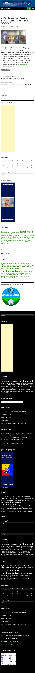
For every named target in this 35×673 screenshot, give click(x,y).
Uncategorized (5, 14)
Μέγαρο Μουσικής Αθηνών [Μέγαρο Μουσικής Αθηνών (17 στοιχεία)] (14, 240)
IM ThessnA (15, 26)
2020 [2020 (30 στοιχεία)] (8, 263)
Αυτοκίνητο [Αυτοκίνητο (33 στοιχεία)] (6, 273)
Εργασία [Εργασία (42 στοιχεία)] (29, 237)
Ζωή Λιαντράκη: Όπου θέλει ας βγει (9, 632)
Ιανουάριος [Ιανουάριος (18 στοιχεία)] (3, 276)
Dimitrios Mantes (5, 437)
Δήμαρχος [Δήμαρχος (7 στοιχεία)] (6, 235)
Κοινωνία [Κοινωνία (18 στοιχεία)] (23, 238)
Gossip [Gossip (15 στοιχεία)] (7, 232)
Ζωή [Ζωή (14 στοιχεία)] (33, 237)
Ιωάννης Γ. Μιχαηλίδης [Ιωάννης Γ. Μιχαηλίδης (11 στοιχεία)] (10, 276)
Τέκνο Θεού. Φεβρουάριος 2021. (8, 644)
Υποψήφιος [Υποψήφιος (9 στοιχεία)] (30, 242)
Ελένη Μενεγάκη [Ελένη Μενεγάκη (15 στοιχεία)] (17, 274)
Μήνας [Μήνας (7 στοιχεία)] (22, 240)
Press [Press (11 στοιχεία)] (16, 232)
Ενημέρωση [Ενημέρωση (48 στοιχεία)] (16, 237)
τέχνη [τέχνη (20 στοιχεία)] (7, 243)
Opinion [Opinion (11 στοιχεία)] (13, 232)
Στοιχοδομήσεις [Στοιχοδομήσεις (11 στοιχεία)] (16, 242)
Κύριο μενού (33, 8)
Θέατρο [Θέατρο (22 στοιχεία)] (3, 238)
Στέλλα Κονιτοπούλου (6, 414)
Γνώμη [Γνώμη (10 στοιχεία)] (2, 235)
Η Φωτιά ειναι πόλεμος (6, 417)
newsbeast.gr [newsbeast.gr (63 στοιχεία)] (29, 265)
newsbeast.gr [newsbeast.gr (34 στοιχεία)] (4, 266)
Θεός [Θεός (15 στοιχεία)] (11, 238)
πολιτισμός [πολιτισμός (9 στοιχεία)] (3, 243)
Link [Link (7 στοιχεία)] (10, 232)
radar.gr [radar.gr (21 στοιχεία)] (2, 268)
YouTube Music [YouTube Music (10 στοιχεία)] (4, 234)
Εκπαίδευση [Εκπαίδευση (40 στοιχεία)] (10, 274)
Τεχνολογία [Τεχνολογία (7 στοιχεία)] (22, 241)
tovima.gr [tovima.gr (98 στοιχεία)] (11, 268)
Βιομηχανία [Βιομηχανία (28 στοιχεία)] (15, 273)
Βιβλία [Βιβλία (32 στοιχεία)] (11, 273)
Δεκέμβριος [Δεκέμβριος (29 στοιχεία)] (21, 273)
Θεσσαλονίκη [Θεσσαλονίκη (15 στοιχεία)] (24, 274)
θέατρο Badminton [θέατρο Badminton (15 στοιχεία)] (20, 277)
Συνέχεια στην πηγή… (24, 64)
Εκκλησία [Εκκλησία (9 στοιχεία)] (32, 235)
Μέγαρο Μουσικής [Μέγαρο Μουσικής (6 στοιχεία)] (4, 240)
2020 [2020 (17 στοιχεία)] (10, 263)
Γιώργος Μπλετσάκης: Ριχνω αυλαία (9, 435)
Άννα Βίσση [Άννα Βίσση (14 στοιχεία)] (27, 271)
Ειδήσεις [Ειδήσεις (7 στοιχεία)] (15, 235)
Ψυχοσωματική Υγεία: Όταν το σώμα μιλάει (11, 627)
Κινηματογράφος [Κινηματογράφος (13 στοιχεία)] (17, 238)
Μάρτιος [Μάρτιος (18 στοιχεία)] (27, 276)
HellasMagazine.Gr (7, 8)
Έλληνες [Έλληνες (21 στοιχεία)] (32, 271)
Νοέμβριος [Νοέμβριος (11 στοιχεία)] (14, 277)
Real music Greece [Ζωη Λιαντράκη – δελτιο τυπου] (13, 411)
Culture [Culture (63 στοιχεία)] (3, 232)
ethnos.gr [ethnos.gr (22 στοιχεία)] (18, 265)
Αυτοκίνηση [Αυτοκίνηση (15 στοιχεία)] (20, 234)
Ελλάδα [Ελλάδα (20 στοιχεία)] (7, 237)
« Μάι (2, 174)
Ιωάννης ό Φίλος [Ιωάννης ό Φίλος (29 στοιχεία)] (18, 276)
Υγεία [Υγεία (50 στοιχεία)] (26, 242)
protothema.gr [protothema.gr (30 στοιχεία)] (19, 266)
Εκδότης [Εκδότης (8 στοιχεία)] (28, 235)
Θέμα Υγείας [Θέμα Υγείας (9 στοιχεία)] (7, 238)
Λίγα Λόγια (3, 523)
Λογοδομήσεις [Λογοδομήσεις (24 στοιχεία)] (29, 238)
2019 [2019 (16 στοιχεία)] (2, 263)
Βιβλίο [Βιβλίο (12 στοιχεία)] (24, 234)
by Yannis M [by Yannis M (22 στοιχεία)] (17, 263)
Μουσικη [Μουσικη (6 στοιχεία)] (28, 240)
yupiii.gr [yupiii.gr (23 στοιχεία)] (23, 271)
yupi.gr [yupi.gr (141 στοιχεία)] (18, 271)
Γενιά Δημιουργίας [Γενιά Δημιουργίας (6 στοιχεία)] (29, 233)
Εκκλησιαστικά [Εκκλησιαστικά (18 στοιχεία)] (4, 274)
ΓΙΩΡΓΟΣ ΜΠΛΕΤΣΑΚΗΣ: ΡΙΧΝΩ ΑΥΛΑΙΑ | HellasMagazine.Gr (16, 433)
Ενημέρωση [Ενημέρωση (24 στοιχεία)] (23, 237)
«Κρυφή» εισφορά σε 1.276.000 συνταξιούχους (17, 77)
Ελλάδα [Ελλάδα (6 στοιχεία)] (11, 237)
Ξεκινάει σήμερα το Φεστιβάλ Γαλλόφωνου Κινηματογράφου (17, 83)
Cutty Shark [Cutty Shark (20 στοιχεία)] (12, 265)
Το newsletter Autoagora (7, 629)
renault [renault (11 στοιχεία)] (6, 268)
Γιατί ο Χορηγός (4, 521)
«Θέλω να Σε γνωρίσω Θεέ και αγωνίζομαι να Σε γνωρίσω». (15, 635)
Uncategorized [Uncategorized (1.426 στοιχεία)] (25, 231)
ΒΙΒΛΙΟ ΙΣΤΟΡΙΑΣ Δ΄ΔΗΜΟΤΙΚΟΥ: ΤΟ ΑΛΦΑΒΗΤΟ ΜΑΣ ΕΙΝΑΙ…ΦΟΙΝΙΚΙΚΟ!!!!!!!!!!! (15, 438)
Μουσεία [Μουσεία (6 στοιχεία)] (25, 240)
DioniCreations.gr (5, 420)
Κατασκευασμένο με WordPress (7, 671)
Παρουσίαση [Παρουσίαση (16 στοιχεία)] (10, 242)
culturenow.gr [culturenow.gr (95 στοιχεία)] (25, 263)
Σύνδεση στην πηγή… (7, 47)
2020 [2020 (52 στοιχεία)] (4, 263)
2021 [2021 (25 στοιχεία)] (13, 263)
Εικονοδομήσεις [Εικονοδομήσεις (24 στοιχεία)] (22, 235)
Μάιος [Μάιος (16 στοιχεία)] (24, 276)
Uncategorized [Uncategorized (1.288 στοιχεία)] (8, 270)
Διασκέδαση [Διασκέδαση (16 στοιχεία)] (11, 235)
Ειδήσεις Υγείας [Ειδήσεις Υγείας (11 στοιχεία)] (27, 273)
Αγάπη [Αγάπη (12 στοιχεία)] (2, 273)
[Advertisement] (8, 128)
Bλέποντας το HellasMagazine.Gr (9, 638)
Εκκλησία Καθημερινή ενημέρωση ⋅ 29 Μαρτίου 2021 (13, 423)
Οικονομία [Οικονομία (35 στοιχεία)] (4, 242)
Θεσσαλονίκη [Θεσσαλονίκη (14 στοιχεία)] (29, 274)
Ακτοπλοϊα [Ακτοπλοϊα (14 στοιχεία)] (14, 234)
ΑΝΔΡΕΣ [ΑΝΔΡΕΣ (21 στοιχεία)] (9, 234)
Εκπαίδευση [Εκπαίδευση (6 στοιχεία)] (3, 237)
